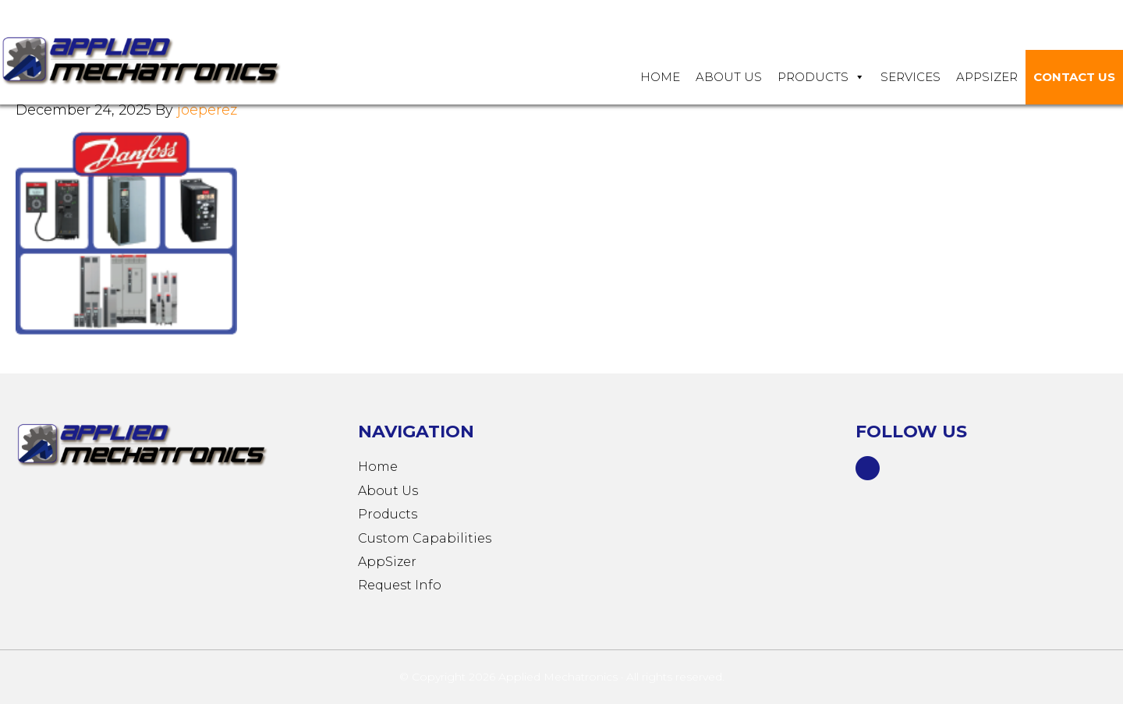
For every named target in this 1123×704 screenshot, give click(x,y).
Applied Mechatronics (156, 59)
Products (821, 76)
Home (660, 76)
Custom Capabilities (424, 538)
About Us (729, 76)
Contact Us (1074, 76)
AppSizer (387, 561)
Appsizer (987, 76)
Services (910, 76)
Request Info (399, 585)
